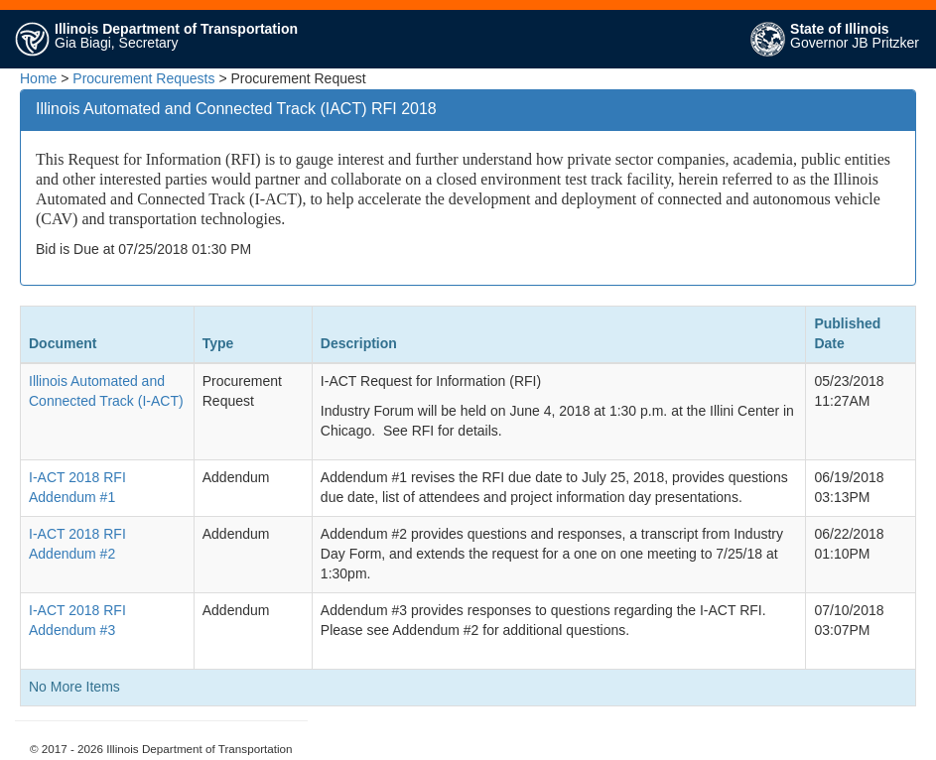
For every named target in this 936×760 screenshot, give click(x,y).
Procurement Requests (143, 78)
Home (38, 78)
